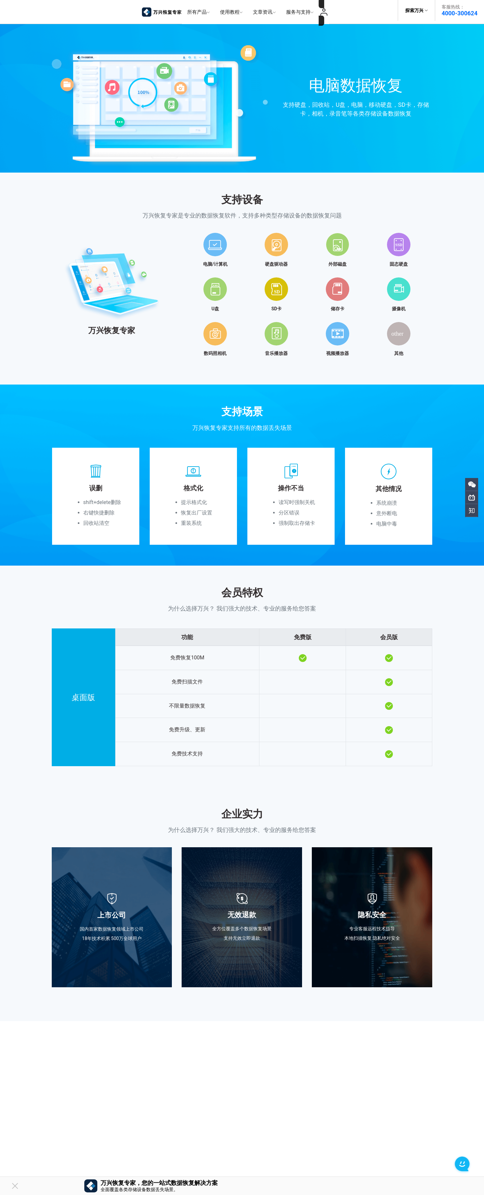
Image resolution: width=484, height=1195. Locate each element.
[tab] (242, 288)
